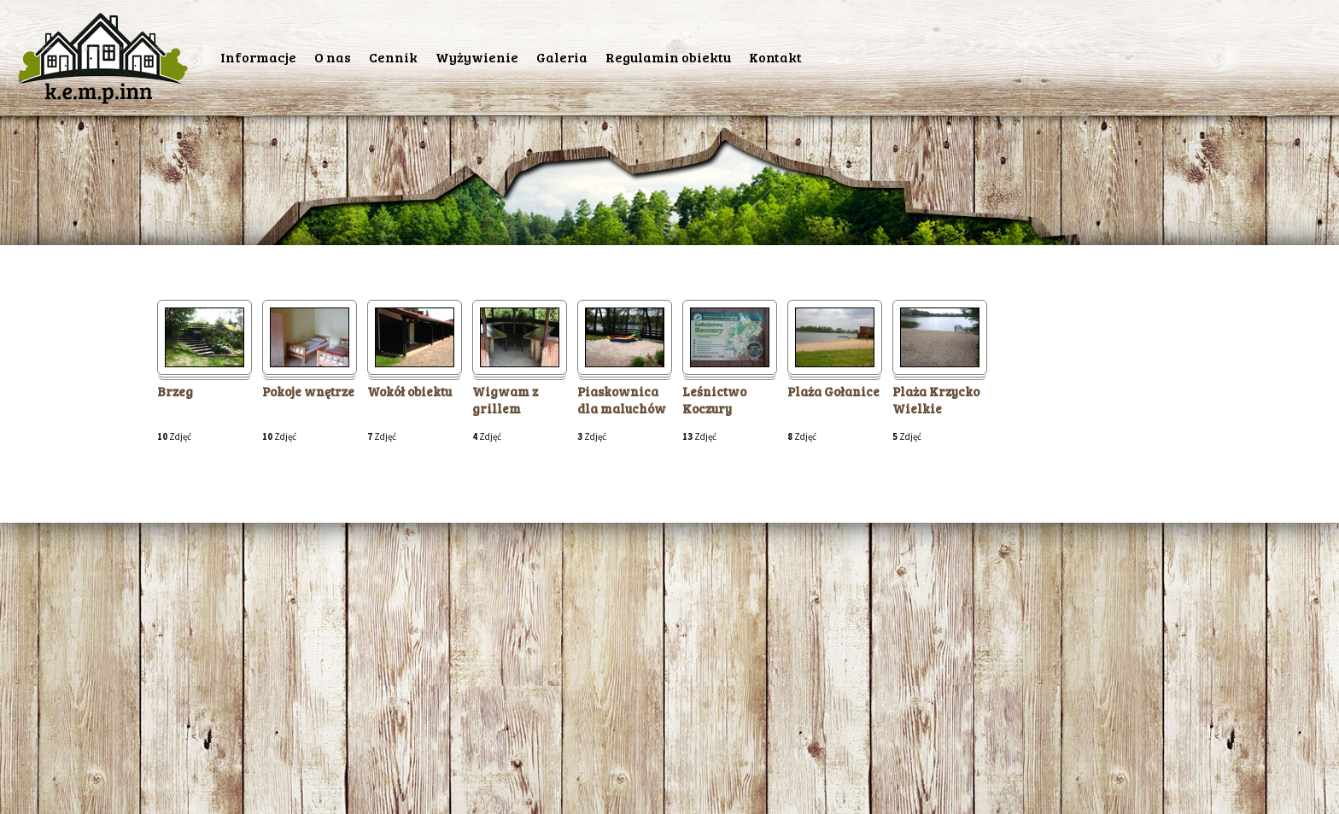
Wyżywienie (477, 57)
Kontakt (775, 57)
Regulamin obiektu (668, 57)
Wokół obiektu (409, 392)
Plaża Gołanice (833, 392)
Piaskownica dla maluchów (621, 400)
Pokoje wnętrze (308, 392)
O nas (332, 57)
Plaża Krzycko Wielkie (935, 400)
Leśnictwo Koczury (714, 400)
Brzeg (175, 392)
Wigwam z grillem (505, 400)
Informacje (258, 57)
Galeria (562, 57)
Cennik (393, 57)
